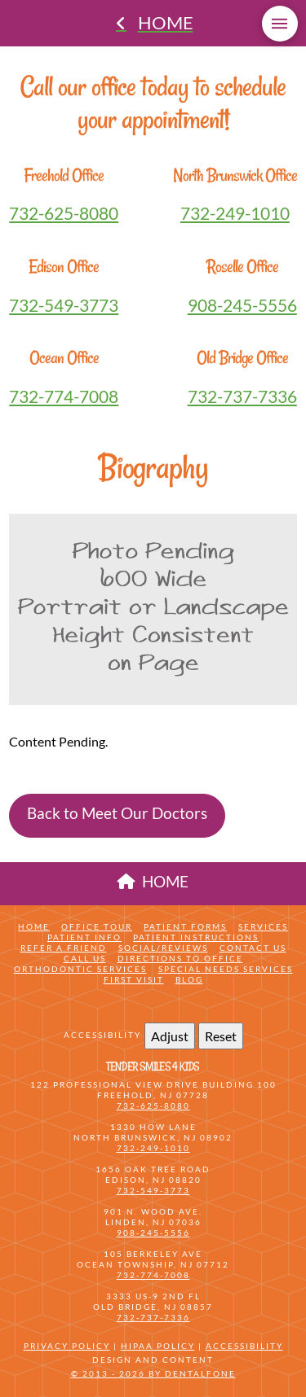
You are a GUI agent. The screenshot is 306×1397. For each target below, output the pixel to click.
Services (263, 926)
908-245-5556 (242, 305)
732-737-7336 (242, 396)
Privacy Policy (67, 1346)
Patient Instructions (196, 937)
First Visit (134, 979)
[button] (280, 24)
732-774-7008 (63, 396)
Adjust (169, 1036)
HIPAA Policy (158, 1346)
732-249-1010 (235, 213)
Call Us (85, 958)
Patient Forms (185, 926)
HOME (153, 881)
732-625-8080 (63, 213)
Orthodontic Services (80, 969)
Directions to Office (180, 958)
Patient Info (84, 937)
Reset (221, 1036)
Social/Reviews (163, 947)
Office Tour (96, 926)
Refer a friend (63, 947)
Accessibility (244, 1346)
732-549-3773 (63, 305)
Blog (189, 979)
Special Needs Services (225, 969)
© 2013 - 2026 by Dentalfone (153, 1373)
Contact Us (253, 947)
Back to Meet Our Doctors (117, 813)
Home (34, 926)
